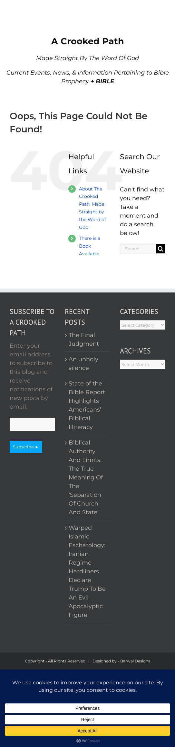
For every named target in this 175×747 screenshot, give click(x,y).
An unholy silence (83, 364)
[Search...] (138, 248)
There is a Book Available (89, 246)
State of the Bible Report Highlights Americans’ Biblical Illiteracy (87, 405)
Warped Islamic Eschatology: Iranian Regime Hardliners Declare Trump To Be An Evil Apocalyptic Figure (87, 571)
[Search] (160, 248)
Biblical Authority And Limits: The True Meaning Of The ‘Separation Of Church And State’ (86, 477)
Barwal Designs (135, 661)
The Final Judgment (84, 339)
